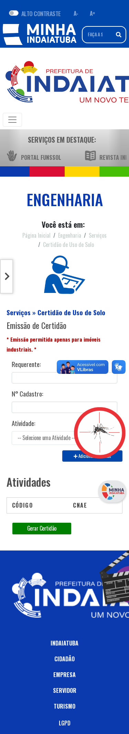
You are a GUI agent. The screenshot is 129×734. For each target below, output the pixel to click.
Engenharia (69, 235)
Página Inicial (36, 235)
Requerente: (26, 364)
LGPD (65, 723)
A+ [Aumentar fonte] (92, 13)
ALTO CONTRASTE (41, 13)
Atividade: (23, 423)
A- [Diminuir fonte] (76, 13)
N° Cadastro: (27, 394)
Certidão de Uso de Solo (68, 244)
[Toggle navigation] (12, 120)
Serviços (98, 235)
